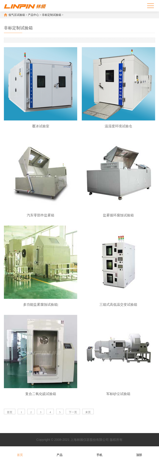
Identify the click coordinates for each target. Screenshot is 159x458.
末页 (88, 412)
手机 (99, 452)
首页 (9, 412)
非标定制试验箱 (51, 14)
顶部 (139, 452)
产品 (60, 452)
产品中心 (33, 14)
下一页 (73, 412)
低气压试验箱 (16, 14)
